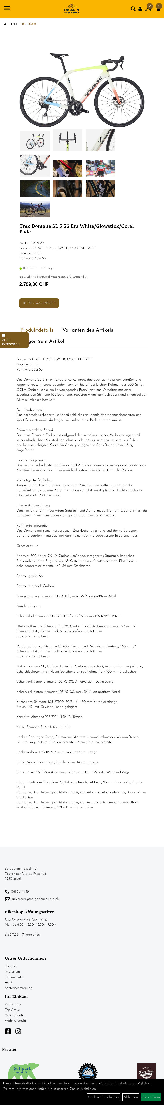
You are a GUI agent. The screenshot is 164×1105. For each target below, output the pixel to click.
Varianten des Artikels (87, 330)
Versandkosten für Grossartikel (68, 276)
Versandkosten (15, 1015)
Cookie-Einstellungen (103, 1097)
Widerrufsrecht (15, 1020)
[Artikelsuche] (133, 9)
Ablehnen (131, 1097)
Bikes (13, 24)
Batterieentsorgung (18, 988)
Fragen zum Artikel (42, 341)
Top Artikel (13, 1010)
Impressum (12, 971)
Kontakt (10, 966)
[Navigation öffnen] (7, 9)
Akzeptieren (151, 1097)
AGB (8, 982)
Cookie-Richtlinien (83, 1089)
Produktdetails (36, 330)
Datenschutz (14, 977)
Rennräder (28, 24)
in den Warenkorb (39, 303)
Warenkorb (13, 1004)
